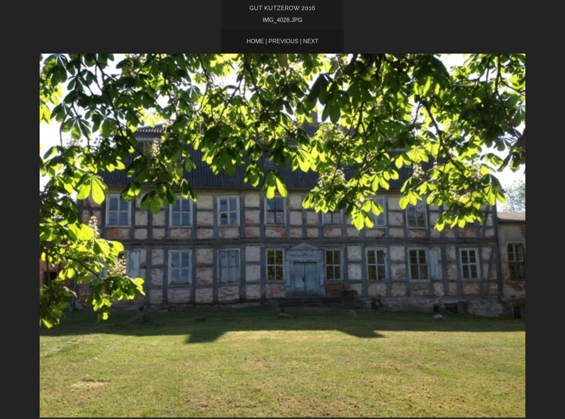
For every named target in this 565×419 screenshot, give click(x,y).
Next (311, 41)
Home (255, 41)
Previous (283, 41)
